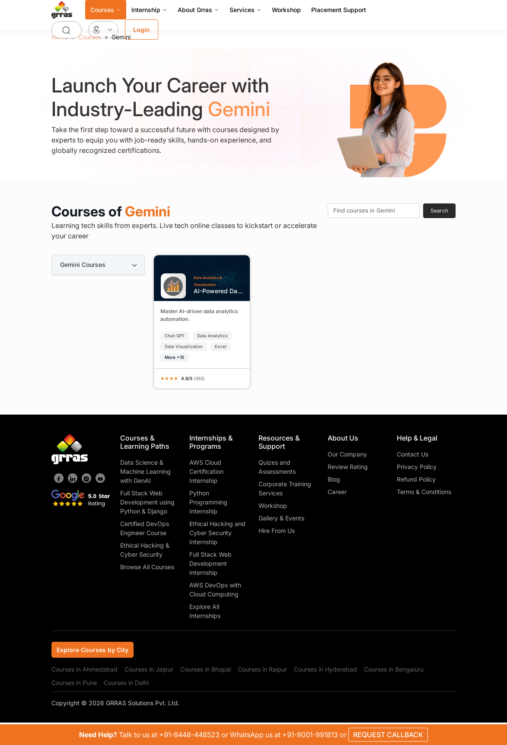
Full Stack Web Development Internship (210, 563)
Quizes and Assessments (277, 467)
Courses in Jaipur (148, 669)
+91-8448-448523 (190, 734)
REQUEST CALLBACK (388, 734)
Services (245, 9)
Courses (105, 9)
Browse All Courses (147, 567)
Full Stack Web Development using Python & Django (147, 502)
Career (337, 491)
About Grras (198, 9)
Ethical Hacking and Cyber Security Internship (217, 532)
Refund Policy (416, 479)
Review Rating (348, 466)
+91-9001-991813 (311, 734)
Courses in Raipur (262, 669)
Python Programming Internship (208, 502)
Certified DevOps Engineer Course (144, 528)
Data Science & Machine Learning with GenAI (145, 471)
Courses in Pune (74, 682)
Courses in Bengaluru (394, 669)
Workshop (286, 9)
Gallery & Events (281, 518)
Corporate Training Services (284, 488)
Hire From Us (276, 530)
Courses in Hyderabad (325, 669)
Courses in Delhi (126, 682)
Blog (334, 479)
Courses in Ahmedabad (84, 669)
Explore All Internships (204, 611)
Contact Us (412, 454)
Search (439, 210)
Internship (149, 9)
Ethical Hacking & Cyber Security (144, 550)
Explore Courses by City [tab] (92, 649)
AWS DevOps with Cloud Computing (215, 589)
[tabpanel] (305, 318)
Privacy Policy (417, 466)
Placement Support (338, 9)
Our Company (347, 454)
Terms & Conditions (424, 491)
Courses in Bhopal (205, 669)
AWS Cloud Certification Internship (206, 471)
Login (141, 29)
